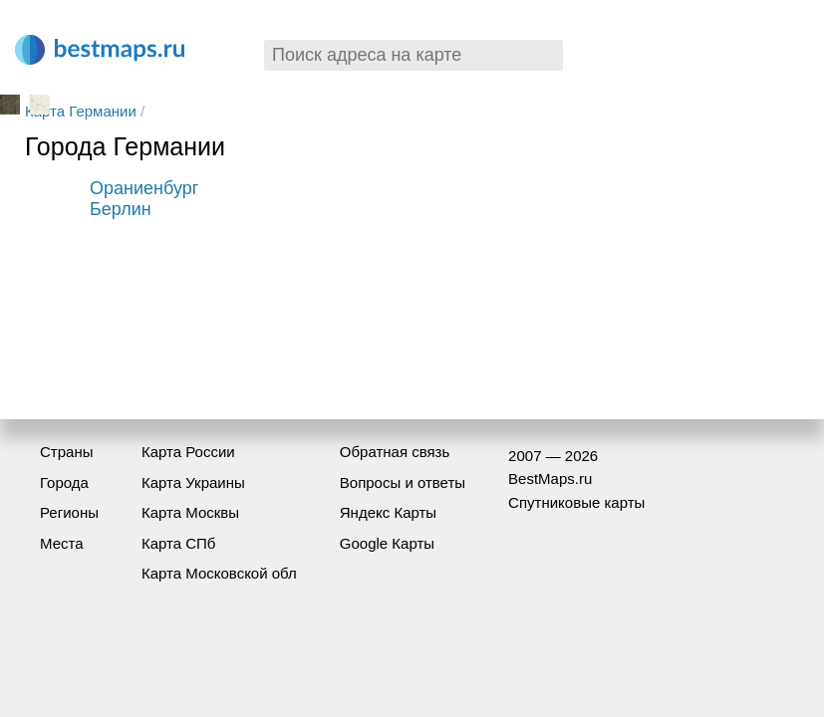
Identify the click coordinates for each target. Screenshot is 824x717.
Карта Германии (81, 111)
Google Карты (387, 543)
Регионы (69, 512)
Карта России (188, 451)
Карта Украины (193, 482)
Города (64, 482)
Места (62, 543)
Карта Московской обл (219, 573)
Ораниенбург (144, 188)
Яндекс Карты (388, 512)
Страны (66, 451)
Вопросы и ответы (402, 482)
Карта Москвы (190, 512)
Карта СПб (178, 543)
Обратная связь (395, 451)
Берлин (120, 209)
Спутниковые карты (576, 502)
